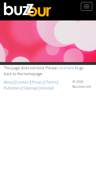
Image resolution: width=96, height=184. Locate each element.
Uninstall (47, 87)
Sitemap (30, 87)
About (9, 82)
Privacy (38, 82)
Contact (22, 82)
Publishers (12, 87)
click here (66, 67)
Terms (51, 82)
